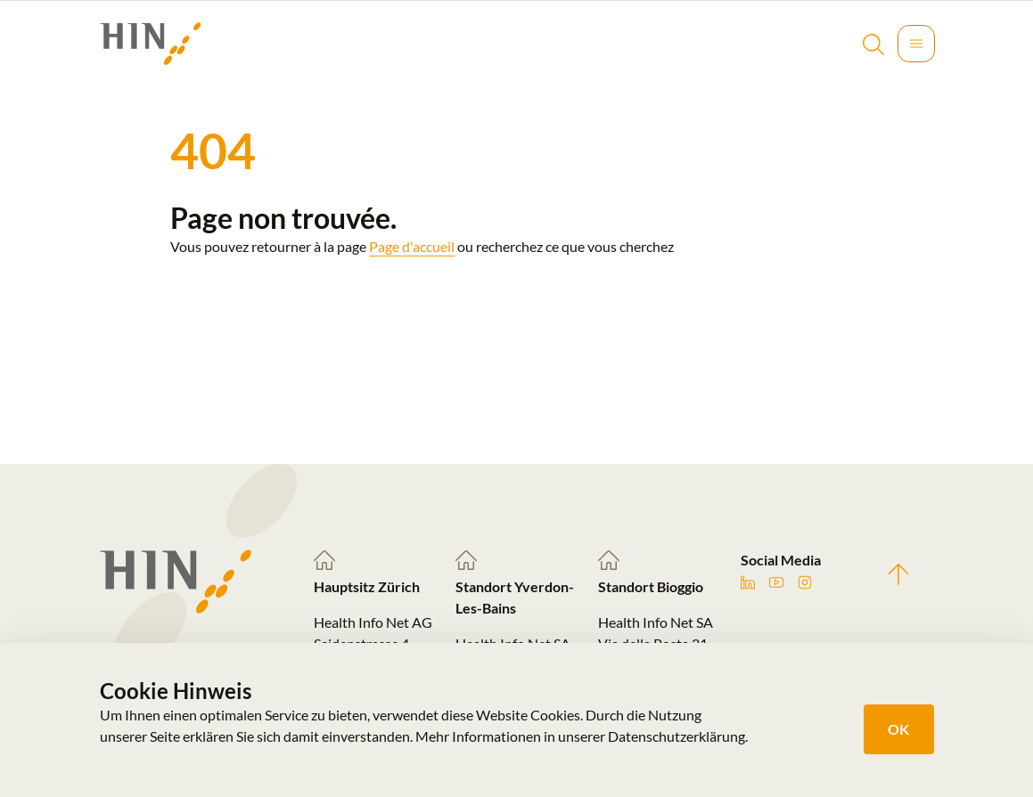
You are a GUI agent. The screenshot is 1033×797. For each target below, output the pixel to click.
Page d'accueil (412, 246)
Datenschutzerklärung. (678, 736)
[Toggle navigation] (916, 43)
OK (898, 728)
